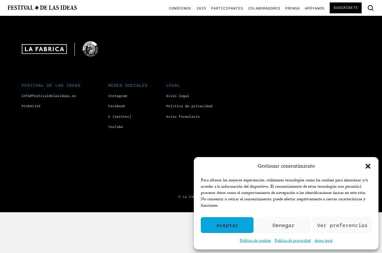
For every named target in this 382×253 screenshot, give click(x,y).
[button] (367, 166)
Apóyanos (314, 8)
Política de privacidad (293, 240)
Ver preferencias (342, 225)
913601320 (30, 106)
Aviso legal (323, 240)
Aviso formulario (183, 117)
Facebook (116, 106)
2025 (201, 8)
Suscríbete (346, 7)
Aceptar (227, 225)
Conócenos (180, 8)
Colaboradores (264, 8)
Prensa (292, 8)
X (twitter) (119, 117)
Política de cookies (255, 240)
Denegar (283, 225)
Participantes (227, 8)
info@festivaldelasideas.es (48, 96)
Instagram (117, 96)
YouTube (115, 127)
